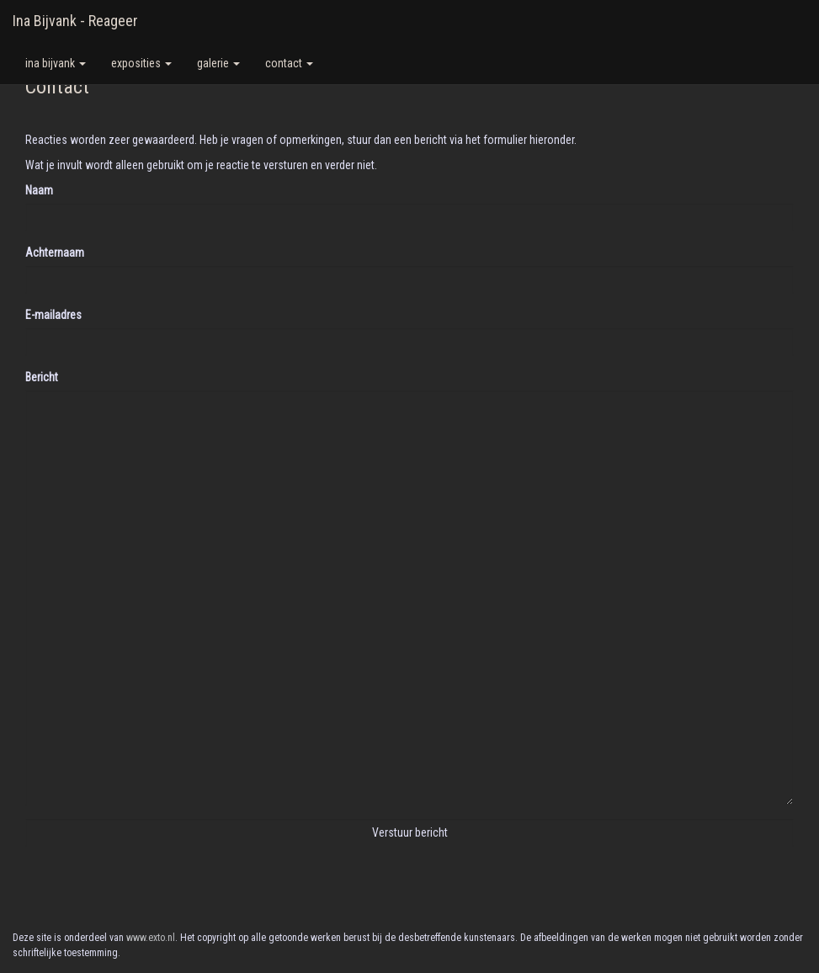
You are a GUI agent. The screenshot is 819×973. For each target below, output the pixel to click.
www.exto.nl (150, 938)
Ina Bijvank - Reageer (75, 20)
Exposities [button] (141, 63)
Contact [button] (289, 63)
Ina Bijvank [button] (55, 63)
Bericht (41, 377)
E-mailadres (53, 315)
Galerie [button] (218, 63)
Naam (39, 190)
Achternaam (54, 252)
